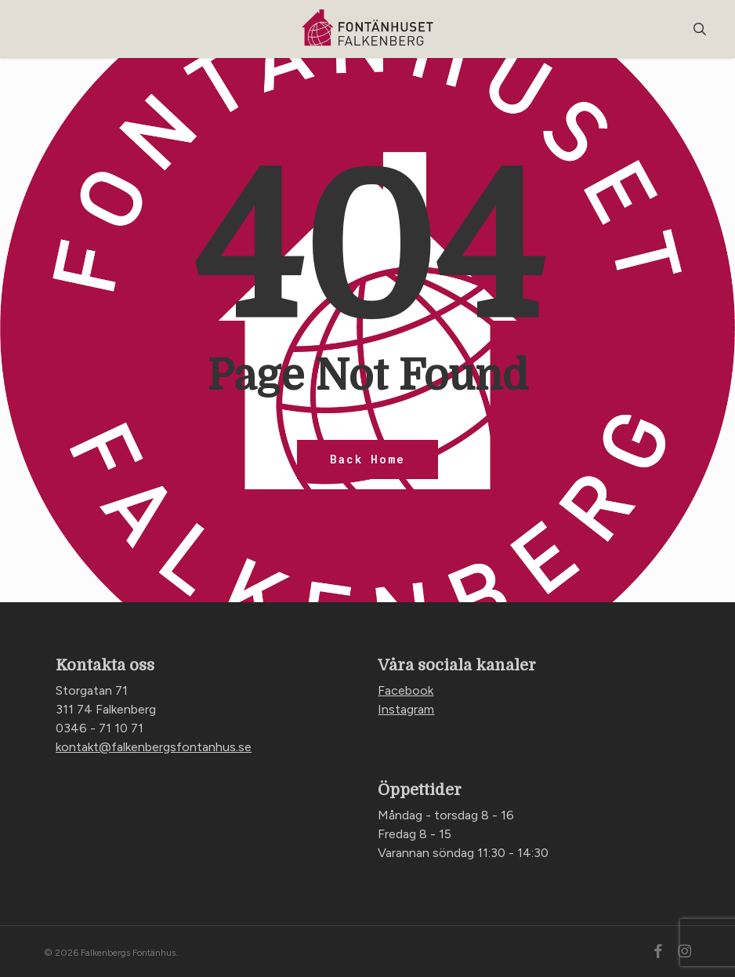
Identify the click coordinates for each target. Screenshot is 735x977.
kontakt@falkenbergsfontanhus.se (154, 746)
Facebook (405, 690)
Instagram (406, 709)
